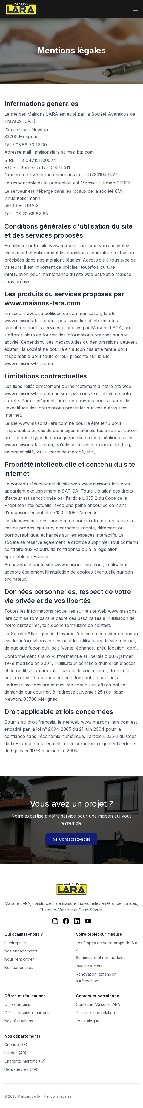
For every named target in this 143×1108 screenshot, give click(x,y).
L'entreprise (15, 942)
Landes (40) (15, 1052)
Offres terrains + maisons (26, 1012)
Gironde (114, 903)
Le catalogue (87, 1021)
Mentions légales (58, 1096)
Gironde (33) (15, 1044)
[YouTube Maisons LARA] (88, 921)
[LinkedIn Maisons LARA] (77, 921)
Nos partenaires (18, 967)
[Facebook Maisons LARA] (66, 921)
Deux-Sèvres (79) (21, 1069)
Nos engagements (21, 951)
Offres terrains (17, 1004)
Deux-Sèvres (91, 910)
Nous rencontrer (19, 959)
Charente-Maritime (56, 910)
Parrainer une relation (95, 1012)
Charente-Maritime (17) (25, 1061)
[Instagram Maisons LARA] (55, 921)
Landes (130, 903)
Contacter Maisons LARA (98, 1004)
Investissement (89, 965)
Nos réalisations (18, 1021)
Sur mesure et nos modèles (100, 957)
